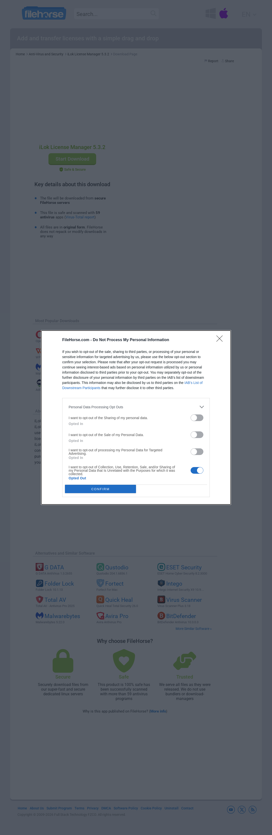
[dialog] (136, 417)
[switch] (197, 417)
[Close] (221, 340)
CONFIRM (100, 489)
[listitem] (136, 407)
